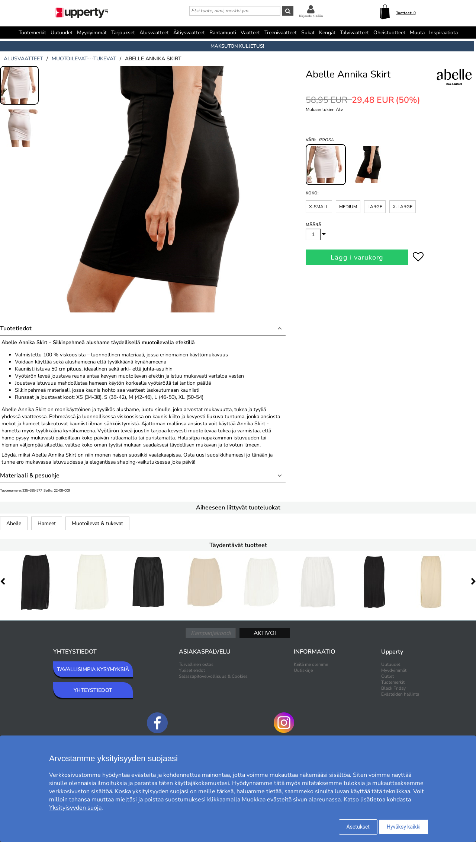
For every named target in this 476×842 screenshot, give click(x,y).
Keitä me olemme (311, 664)
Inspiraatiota (443, 32)
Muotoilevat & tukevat (97, 523)
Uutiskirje (303, 670)
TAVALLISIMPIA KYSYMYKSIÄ (93, 669)
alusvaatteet (23, 58)
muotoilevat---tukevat (84, 58)
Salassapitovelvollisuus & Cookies (213, 676)
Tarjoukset (123, 32)
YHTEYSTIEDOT (93, 690)
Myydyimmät (92, 32)
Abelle (13, 523)
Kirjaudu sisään (311, 16)
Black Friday (393, 688)
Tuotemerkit (32, 32)
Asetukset (358, 827)
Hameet (47, 523)
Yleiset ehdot (192, 670)
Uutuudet (62, 32)
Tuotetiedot (16, 328)
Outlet (387, 676)
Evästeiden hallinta (400, 694)
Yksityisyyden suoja (75, 808)
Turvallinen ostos (196, 664)
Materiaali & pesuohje (30, 475)
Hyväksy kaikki (404, 827)
